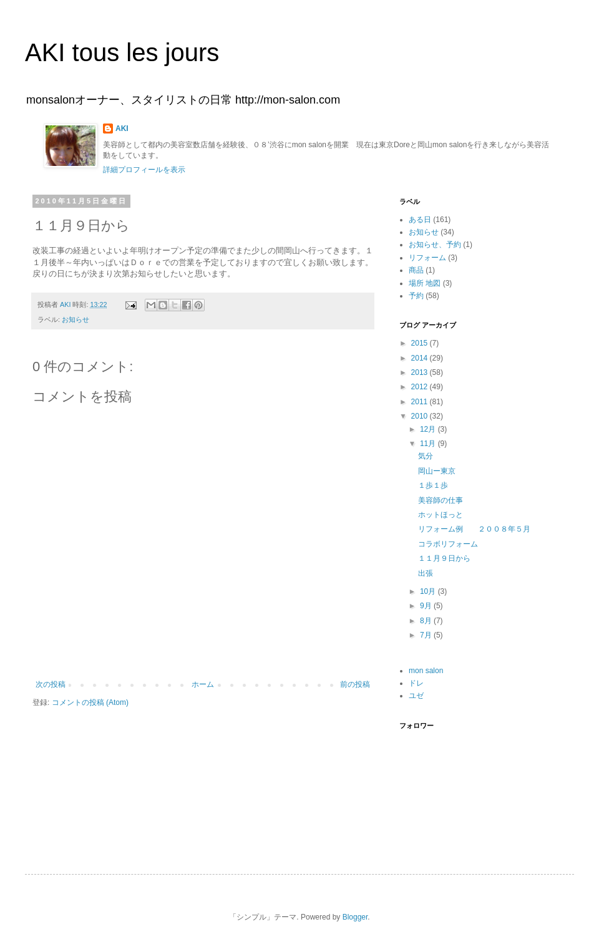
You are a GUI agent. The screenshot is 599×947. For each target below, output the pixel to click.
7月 (427, 635)
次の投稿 (51, 684)
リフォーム (427, 257)
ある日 (420, 219)
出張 (425, 573)
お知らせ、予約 (435, 244)
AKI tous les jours (122, 52)
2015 (420, 343)
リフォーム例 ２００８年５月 (474, 529)
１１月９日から (444, 558)
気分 (425, 456)
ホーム (203, 684)
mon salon (426, 670)
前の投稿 (355, 684)
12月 (429, 429)
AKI (122, 128)
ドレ (416, 683)
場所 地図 (425, 283)
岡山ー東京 (436, 471)
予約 (416, 295)
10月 (429, 591)
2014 (420, 358)
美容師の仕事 (440, 500)
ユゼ (416, 695)
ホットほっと (440, 514)
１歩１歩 (433, 485)
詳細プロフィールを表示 (144, 169)
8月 (427, 620)
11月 (429, 443)
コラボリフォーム (448, 544)
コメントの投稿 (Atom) (90, 702)
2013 (420, 372)
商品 (416, 270)
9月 (427, 605)
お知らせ (75, 319)
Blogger (355, 917)
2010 (420, 416)
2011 (420, 401)
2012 (420, 386)
